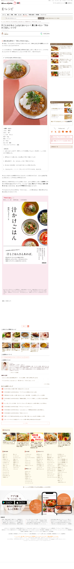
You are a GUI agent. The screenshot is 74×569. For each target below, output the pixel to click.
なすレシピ (5, 467)
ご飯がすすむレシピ (62, 482)
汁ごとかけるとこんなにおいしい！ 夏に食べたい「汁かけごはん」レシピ (18, 380)
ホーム (4, 14)
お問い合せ (43, 533)
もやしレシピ (5, 469)
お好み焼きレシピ (40, 464)
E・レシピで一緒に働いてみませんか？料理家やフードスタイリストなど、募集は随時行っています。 (37, 536)
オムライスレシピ (50, 462)
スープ (3, 357)
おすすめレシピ (14, 357)
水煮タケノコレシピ (29, 465)
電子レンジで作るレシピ (63, 465)
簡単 (15, 14)
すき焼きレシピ (40, 462)
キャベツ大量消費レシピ (63, 459)
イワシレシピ (27, 456)
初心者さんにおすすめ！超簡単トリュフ (44, 336)
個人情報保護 (33, 533)
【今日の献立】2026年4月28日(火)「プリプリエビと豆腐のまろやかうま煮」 (20, 392)
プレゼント (64, 0)
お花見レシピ (27, 478)
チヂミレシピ (50, 472)
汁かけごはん (21, 357)
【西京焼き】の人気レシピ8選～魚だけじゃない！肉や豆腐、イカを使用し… (65, 61)
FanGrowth (29, 528)
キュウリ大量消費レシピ (63, 462)
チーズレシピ (16, 456)
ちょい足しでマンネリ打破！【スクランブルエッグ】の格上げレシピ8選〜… (65, 73)
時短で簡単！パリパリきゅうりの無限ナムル (16, 347)
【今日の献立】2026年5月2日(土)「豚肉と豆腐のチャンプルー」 (16, 523)
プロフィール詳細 (14, 372)
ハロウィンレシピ (28, 479)
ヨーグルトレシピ (16, 457)
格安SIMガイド (14, 529)
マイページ (43, 14)
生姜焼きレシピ (40, 457)
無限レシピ (60, 475)
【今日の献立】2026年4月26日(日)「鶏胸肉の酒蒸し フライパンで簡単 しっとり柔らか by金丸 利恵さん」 (26, 399)
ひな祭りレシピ (28, 476)
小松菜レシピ (5, 477)
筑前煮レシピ (39, 460)
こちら (52, 539)
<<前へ (23, 326)
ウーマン (55, 529)
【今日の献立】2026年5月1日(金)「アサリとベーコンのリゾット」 (18, 406)
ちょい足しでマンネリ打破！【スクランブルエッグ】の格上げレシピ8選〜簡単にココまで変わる (25, 403)
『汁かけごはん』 (7, 197)
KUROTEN (12, 528)
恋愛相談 (47, 529)
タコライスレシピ (50, 474)
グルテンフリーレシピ (62, 472)
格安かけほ (25, 529)
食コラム (25, 14)
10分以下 (27, 357)
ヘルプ (38, 533)
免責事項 (63, 533)
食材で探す (48, 18)
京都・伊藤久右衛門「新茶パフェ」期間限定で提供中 (13, 519)
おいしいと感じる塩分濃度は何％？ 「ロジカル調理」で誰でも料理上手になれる (20, 377)
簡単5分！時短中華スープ (25, 336)
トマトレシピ (27, 463)
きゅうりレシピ (6, 474)
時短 (6, 357)
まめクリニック (36, 528)
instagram (59, 132)
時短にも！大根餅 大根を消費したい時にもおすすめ (6, 347)
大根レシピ (5, 465)
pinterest (70, 132)
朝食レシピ (60, 477)
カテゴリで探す (56, 18)
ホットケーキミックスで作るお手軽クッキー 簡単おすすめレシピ (35, 347)
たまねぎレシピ (6, 462)
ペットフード (36, 531)
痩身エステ (45, 531)
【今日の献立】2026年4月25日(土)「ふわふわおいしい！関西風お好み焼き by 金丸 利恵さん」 (24, 409)
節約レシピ (60, 474)
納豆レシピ (15, 464)
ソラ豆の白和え (54, 109)
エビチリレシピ (50, 460)
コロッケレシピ (50, 475)
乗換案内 (70, 529)
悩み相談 (42, 529)
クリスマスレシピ (28, 481)
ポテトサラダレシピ (51, 470)
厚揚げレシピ (16, 460)
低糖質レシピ (60, 467)
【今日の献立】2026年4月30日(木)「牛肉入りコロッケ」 (16, 413)
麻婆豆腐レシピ (50, 457)
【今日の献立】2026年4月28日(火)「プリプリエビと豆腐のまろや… (65, 54)
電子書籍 (51, 531)
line (63, 132)
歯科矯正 (26, 531)
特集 (12, 14)
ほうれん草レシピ (6, 475)
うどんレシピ (39, 467)
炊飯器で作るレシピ (62, 464)
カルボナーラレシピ (51, 469)
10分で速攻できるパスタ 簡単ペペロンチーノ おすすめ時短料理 (16, 336)
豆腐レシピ (15, 459)
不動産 (21, 531)
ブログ (62, 528)
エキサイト (69, 3)
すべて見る (47, 384)
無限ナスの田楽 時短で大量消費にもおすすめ (35, 336)
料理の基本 (31, 14)
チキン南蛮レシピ (40, 465)
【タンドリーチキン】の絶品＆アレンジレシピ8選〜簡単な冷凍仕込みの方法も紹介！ (23, 419)
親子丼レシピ (39, 454)
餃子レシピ (49, 456)
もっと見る (25, 423)
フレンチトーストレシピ (52, 477)
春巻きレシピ (50, 459)
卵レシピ (15, 454)
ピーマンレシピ (6, 470)
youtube (67, 132)
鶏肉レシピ (5, 457)
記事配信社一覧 (54, 146)
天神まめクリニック (45, 528)
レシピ (60, 529)
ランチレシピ (60, 478)
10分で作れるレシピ (62, 456)
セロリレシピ (27, 462)
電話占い (67, 528)
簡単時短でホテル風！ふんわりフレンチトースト (25, 347)
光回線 (19, 529)
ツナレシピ (15, 469)
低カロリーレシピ (61, 469)
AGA (41, 531)
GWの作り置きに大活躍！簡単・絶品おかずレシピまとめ (16, 388)
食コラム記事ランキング (7, 386)
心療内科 (53, 528)
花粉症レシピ (27, 474)
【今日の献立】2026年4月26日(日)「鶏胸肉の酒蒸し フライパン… (65, 67)
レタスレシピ (27, 460)
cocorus (37, 529)
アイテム (58, 528)
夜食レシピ (60, 480)
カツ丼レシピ (39, 456)
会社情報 (10, 533)
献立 (8, 14)
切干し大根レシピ (16, 465)
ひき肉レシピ (5, 459)
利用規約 (16, 533)
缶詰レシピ (60, 457)
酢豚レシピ (49, 454)
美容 (31, 531)
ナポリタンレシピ (50, 465)
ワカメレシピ (16, 467)
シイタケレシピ (28, 454)
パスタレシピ (50, 464)
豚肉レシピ (5, 456)
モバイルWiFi (32, 529)
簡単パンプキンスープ (44, 346)
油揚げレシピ (16, 462)
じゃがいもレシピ (6, 460)
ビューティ (57, 0)
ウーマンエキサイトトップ (59, 3)
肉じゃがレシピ (40, 459)
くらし (53, 0)
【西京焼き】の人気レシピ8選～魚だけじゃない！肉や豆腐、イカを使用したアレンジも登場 (24, 395)
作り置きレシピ (61, 454)
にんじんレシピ (6, 472)
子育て (49, 0)
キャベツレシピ (6, 464)
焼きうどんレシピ (40, 469)
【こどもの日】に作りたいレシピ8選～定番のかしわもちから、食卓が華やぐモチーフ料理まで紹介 (23, 521)
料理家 (37, 14)
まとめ (19, 14)
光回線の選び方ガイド (21, 528)
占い (61, 0)
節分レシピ (27, 473)
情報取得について (56, 533)
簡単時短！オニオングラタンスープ (6, 336)
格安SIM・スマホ (5, 529)
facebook (52, 132)
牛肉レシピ (5, 454)
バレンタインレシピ (29, 483)
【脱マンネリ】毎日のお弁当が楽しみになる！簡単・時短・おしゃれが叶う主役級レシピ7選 (24, 416)
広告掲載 (49, 533)
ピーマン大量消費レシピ (63, 460)
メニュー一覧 (69, 0)
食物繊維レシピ (61, 470)
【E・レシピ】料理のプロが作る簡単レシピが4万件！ (37, 487)
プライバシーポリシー (24, 533)
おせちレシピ (27, 471)
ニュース (65, 529)
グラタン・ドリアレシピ (52, 467)
